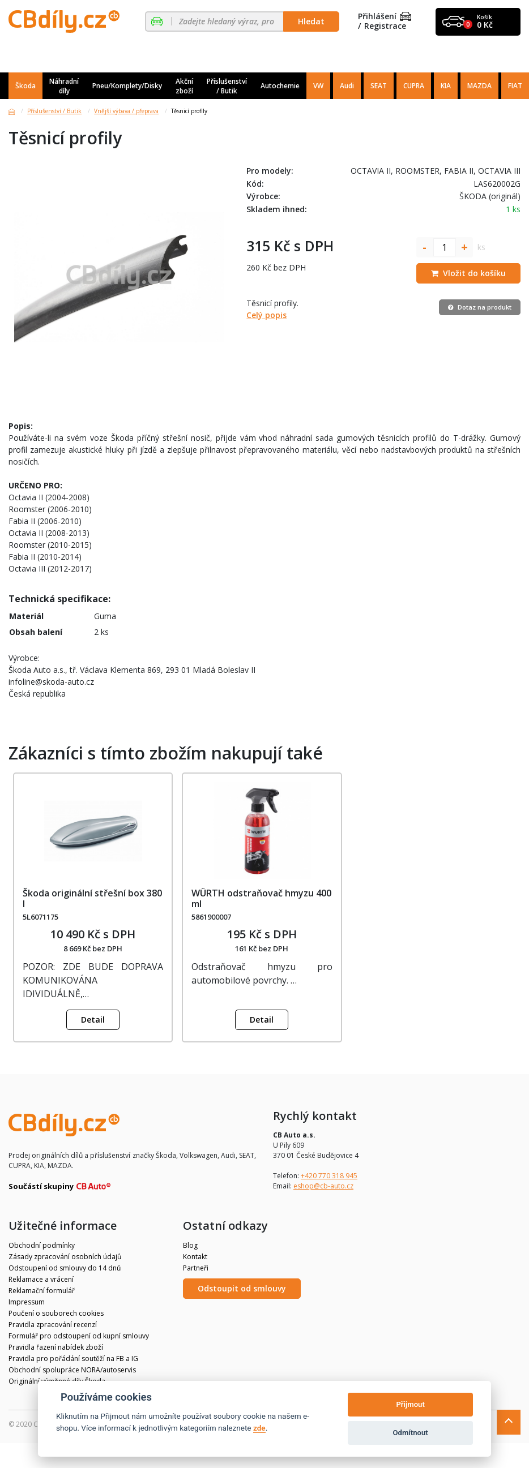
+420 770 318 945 (329, 1176)
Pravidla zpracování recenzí (52, 1324)
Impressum (26, 1302)
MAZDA (479, 86)
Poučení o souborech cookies (56, 1313)
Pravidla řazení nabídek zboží (55, 1347)
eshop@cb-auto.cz (323, 1186)
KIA (446, 86)
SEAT (378, 86)
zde (259, 1427)
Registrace (385, 26)
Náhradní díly (64, 86)
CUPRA (413, 86)
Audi (347, 86)
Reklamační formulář (41, 1290)
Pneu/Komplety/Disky (127, 86)
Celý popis (266, 315)
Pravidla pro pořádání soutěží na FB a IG (73, 1358)
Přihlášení (384, 17)
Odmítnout (410, 1432)
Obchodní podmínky (41, 1245)
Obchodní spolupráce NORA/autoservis (72, 1370)
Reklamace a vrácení (41, 1279)
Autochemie (280, 86)
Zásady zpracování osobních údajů (64, 1256)
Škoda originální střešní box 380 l (92, 898)
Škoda (25, 86)
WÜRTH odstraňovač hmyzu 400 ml (261, 898)
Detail (93, 1019)
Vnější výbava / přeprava (126, 111)
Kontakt (195, 1256)
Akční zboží (184, 86)
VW (318, 86)
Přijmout (410, 1404)
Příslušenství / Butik (227, 86)
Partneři (195, 1268)
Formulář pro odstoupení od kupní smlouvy (78, 1336)
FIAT (515, 86)
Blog (190, 1245)
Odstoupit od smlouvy (242, 1288)
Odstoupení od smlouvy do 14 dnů (64, 1268)
